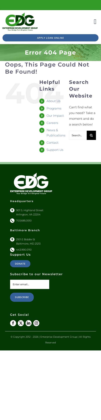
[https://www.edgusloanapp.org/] (50, 37)
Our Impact (55, 116)
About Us (53, 101)
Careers (52, 123)
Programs (54, 108)
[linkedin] (29, 323)
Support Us (55, 150)
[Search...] (78, 135)
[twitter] (21, 323)
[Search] (91, 135)
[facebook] (13, 323)
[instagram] (36, 323)
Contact (52, 142)
